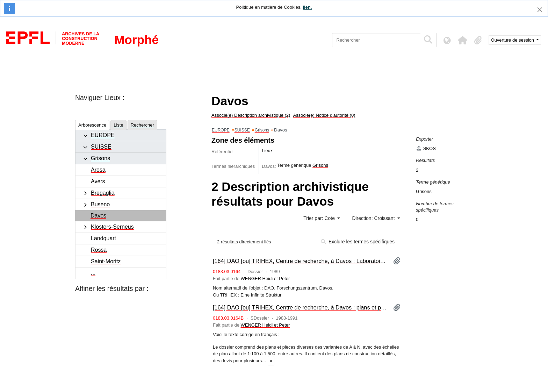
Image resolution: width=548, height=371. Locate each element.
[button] (462, 40)
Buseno (100, 204)
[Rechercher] (376, 40)
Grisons (100, 158)
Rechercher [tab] (142, 125)
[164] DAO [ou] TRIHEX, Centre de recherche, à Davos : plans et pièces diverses (300, 307)
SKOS (426, 148)
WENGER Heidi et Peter (265, 278)
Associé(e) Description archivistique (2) (250, 115)
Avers (98, 181)
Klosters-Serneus (112, 227)
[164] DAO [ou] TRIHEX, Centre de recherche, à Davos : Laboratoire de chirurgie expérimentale (300, 261)
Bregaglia (103, 193)
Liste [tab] (118, 125)
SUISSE (101, 147)
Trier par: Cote (319, 218)
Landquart (103, 238)
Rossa (99, 250)
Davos (98, 216)
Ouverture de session (513, 40)
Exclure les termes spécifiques (358, 241)
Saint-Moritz (106, 261)
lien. (307, 7)
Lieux (267, 150)
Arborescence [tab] (92, 125)
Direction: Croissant (374, 218)
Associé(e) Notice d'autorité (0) (324, 115)
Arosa (98, 170)
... (93, 273)
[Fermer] (540, 9)
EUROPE (103, 135)
